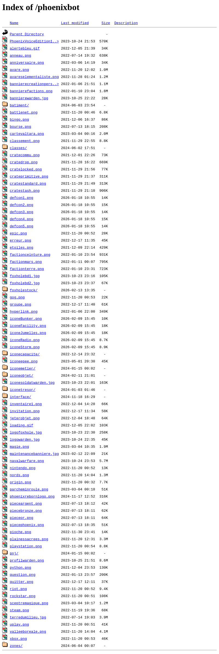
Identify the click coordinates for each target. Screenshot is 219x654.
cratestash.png (25, 190)
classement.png (25, 140)
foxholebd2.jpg (25, 282)
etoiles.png (21, 247)
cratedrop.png (23, 161)
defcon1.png (21, 197)
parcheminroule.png (29, 489)
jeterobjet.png (25, 417)
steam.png (19, 610)
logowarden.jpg (25, 439)
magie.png (19, 446)
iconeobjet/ (21, 375)
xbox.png (18, 638)
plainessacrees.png (29, 538)
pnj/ (14, 553)
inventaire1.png (26, 403)
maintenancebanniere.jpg (34, 453)
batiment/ (19, 105)
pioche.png (20, 531)
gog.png (17, 297)
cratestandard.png (28, 183)
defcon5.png (21, 225)
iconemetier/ (23, 368)
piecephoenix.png (27, 524)
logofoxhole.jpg (26, 432)
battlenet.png (23, 112)
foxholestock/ (23, 289)
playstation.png (26, 545)
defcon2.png (21, 204)
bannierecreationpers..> (34, 83)
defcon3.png (21, 211)
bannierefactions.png (31, 90)
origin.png (20, 481)
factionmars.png (26, 261)
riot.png (18, 588)
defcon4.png (21, 218)
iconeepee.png (23, 361)
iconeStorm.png (25, 346)
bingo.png (19, 119)
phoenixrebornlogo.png (32, 496)
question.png (23, 574)
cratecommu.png (25, 154)
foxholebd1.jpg (25, 275)
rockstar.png (23, 595)
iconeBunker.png (26, 318)
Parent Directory (27, 33)
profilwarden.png (27, 560)
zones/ (16, 645)
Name (14, 22)
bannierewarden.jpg (29, 97)
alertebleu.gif (25, 48)
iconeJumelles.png (28, 332)
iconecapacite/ (25, 353)
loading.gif (21, 425)
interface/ (20, 396)
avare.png (19, 69)
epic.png (18, 233)
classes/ (18, 147)
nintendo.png (23, 467)
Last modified (75, 22)
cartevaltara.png (27, 133)
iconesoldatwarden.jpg (32, 382)
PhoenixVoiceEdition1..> (34, 41)
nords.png (19, 474)
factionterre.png (27, 268)
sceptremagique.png (29, 602)
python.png (20, 567)
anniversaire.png (27, 62)
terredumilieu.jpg (28, 617)
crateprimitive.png (29, 176)
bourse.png (20, 126)
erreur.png (20, 240)
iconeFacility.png (28, 325)
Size (105, 22)
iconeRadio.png (25, 339)
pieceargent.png (26, 503)
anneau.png (20, 55)
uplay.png (19, 624)
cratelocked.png (26, 169)
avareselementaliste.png (34, 76)
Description (126, 22)
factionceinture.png (30, 254)
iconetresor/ (23, 389)
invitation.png (25, 410)
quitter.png (21, 581)
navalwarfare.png (27, 460)
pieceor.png (21, 517)
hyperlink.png (23, 311)
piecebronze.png (26, 510)
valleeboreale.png (28, 631)
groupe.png (20, 304)
